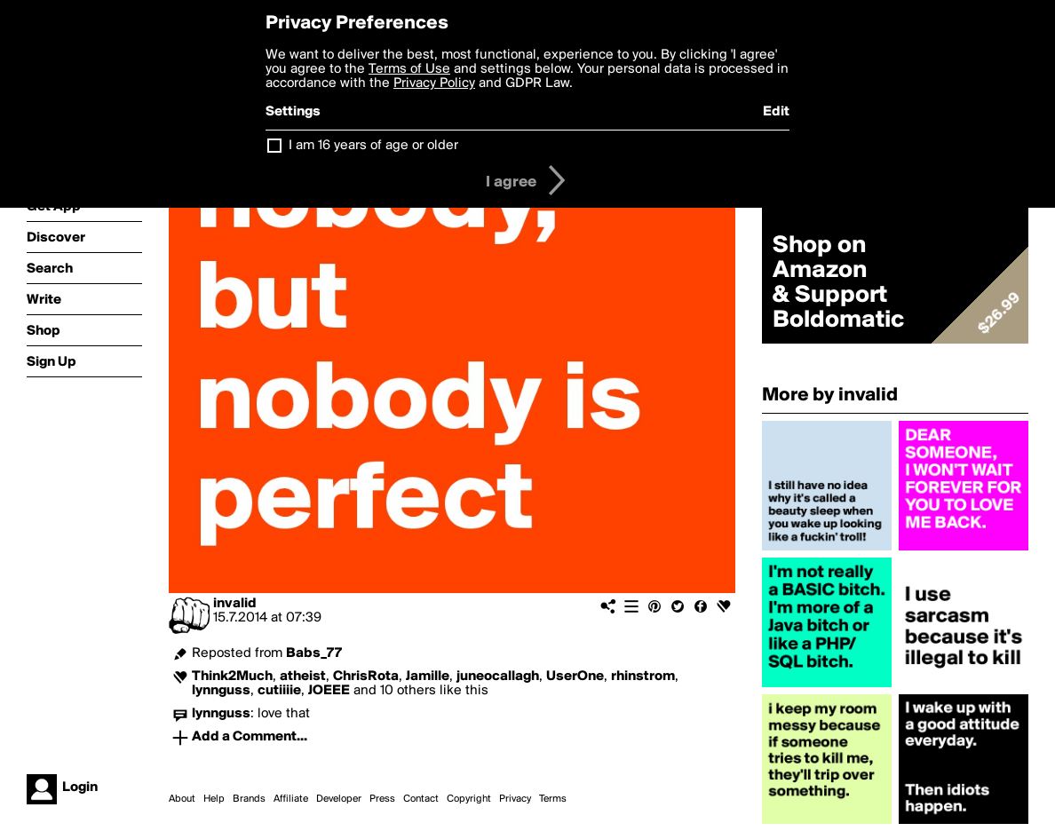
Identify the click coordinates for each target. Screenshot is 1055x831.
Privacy (515, 799)
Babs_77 (314, 653)
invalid (235, 604)
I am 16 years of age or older (373, 145)
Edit (776, 112)
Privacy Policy (434, 83)
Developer (338, 799)
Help (214, 799)
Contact (421, 799)
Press (382, 799)
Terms (553, 799)
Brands (249, 799)
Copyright (469, 799)
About (182, 799)
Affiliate (291, 799)
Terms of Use (409, 69)
